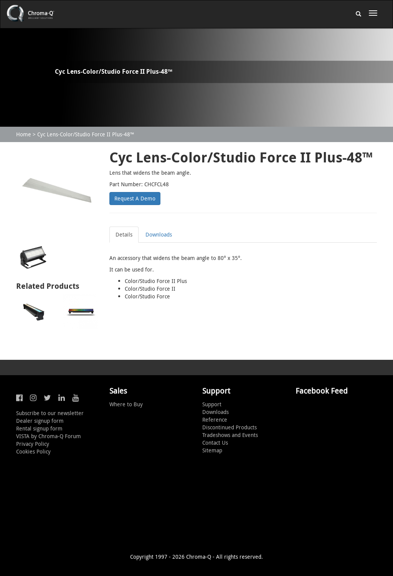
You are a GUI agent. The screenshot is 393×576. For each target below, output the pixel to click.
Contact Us (215, 442)
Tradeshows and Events (230, 435)
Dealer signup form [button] (40, 420)
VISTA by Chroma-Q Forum (48, 436)
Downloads (158, 234)
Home (23, 134)
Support (211, 404)
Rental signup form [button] (39, 428)
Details (124, 234)
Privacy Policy (32, 443)
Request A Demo (134, 198)
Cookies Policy (33, 451)
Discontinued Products (229, 427)
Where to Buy (126, 404)
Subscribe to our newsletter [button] (50, 413)
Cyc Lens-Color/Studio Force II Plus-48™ (85, 134)
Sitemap (212, 450)
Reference (214, 419)
